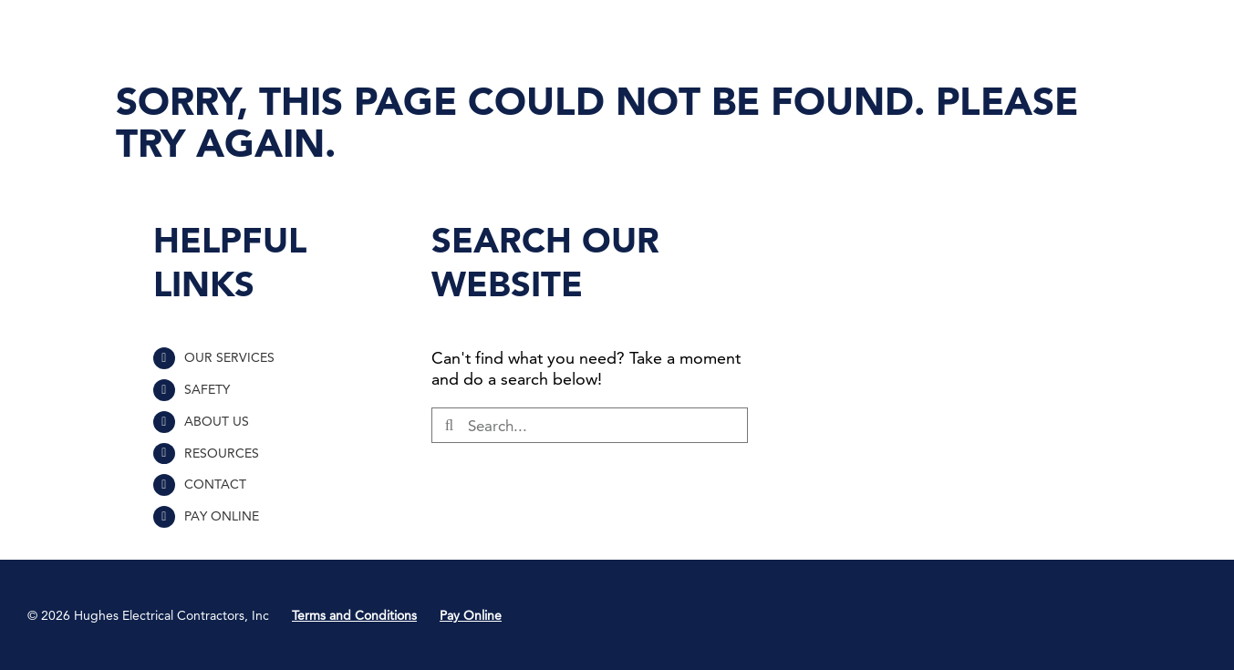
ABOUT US (216, 421)
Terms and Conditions (354, 615)
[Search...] (589, 425)
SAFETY (207, 389)
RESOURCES (221, 453)
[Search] (449, 425)
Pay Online (471, 615)
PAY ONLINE (221, 516)
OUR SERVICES (229, 357)
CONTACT (215, 484)
